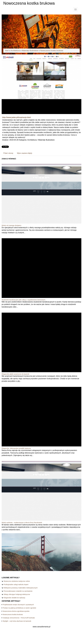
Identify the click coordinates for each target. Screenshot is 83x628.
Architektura (15, 51)
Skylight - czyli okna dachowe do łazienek (17, 621)
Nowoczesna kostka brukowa (51, 51)
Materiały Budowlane (30, 51)
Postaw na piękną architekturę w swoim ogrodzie (19, 608)
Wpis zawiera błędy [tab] (24, 153)
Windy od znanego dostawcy (11, 225)
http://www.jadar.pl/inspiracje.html (16, 117)
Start (7, 51)
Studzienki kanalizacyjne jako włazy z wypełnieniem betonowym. (24, 300)
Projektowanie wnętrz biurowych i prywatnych (18, 604)
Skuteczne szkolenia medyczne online (17, 581)
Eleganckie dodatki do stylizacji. (14, 598)
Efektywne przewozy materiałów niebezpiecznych (21, 588)
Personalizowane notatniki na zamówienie (18, 591)
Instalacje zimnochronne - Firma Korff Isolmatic (19, 618)
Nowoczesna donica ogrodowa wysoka (16, 611)
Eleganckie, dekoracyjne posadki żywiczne (16, 448)
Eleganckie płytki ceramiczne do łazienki (15, 374)
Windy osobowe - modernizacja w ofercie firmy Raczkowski (22, 522)
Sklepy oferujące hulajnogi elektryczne (17, 594)
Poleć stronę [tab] (8, 153)
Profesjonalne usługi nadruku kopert (16, 584)
